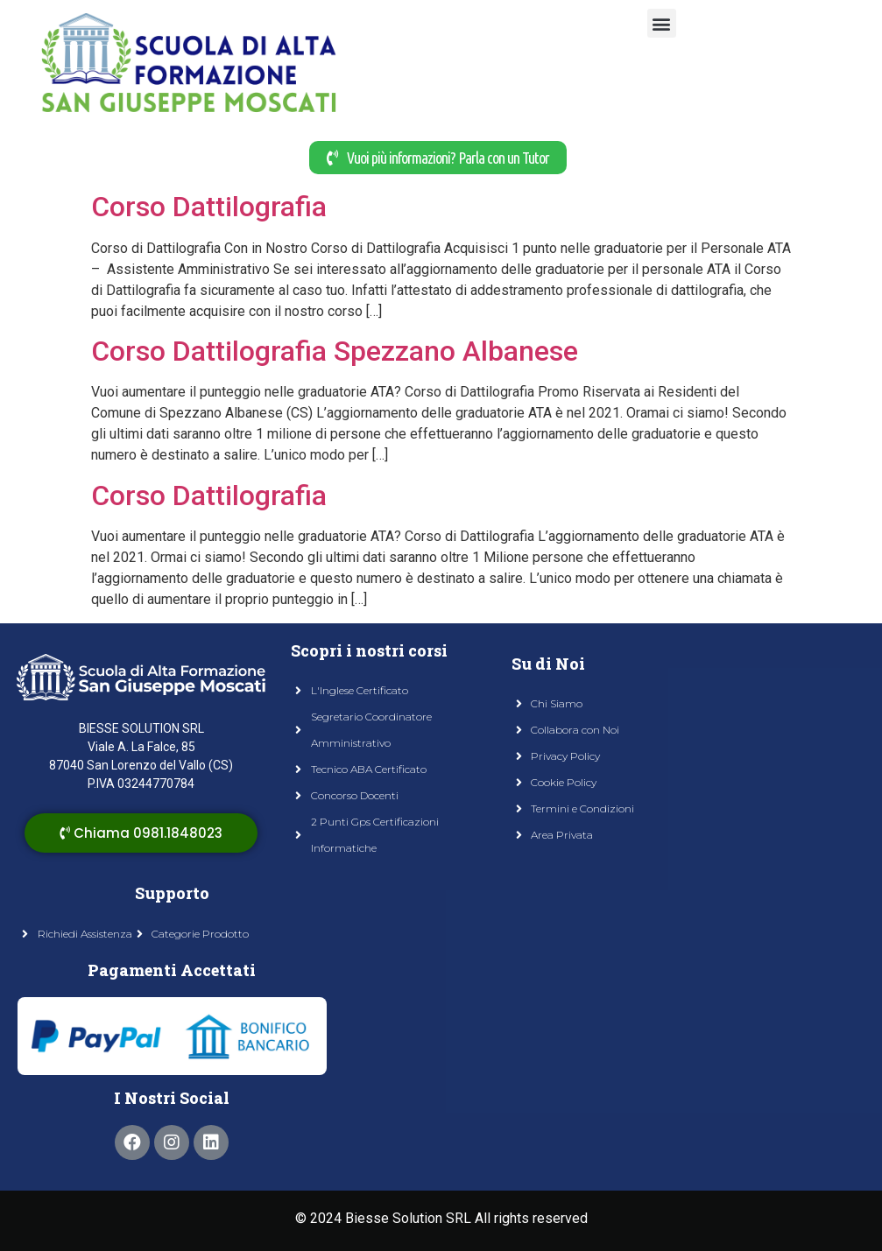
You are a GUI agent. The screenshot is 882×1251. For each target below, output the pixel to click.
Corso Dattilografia (209, 206)
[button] (661, 23)
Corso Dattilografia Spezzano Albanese (334, 351)
